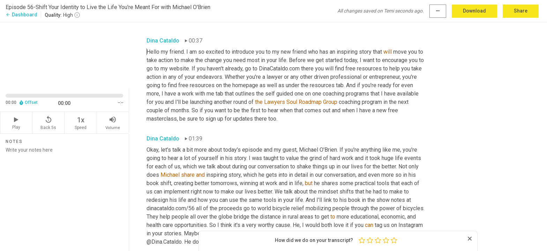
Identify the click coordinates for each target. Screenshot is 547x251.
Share (520, 11)
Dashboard (21, 14)
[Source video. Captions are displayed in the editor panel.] (64, 54)
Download (474, 11)
